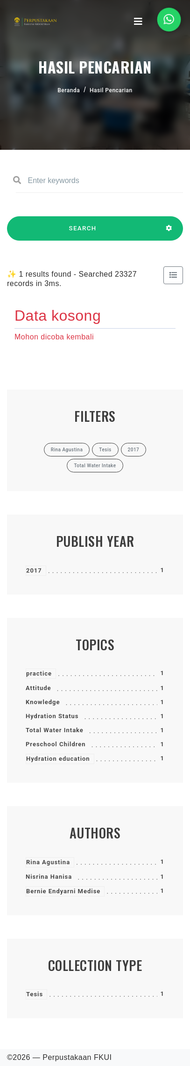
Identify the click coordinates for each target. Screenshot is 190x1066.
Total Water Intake (55, 730)
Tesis (34, 994)
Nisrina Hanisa (49, 876)
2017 (34, 570)
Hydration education (58, 758)
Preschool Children (56, 744)
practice (39, 673)
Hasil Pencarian (111, 90)
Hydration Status (52, 716)
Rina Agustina (48, 862)
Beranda (68, 90)
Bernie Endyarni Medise (63, 891)
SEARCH (82, 233)
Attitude (38, 687)
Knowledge (43, 702)
